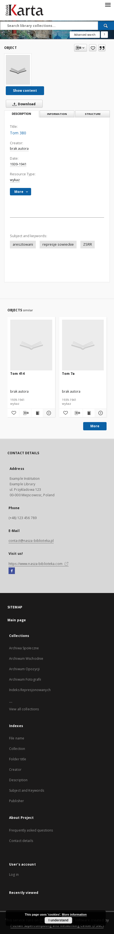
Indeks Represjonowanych (30, 690)
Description (18, 780)
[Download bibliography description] (25, 413)
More (94, 426)
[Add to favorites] (92, 47)
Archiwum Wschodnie (26, 658)
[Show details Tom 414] (48, 413)
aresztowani (23, 244)
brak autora (19, 148)
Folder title (17, 759)
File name (16, 738)
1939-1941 (18, 164)
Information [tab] (57, 114)
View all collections (24, 709)
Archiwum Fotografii (25, 679)
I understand (58, 920)
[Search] (106, 25)
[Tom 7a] (83, 345)
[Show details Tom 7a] (100, 413)
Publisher (16, 801)
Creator (15, 769)
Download (23, 104)
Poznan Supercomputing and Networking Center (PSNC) (57, 925)
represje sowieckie (58, 244)
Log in (14, 874)
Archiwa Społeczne (24, 648)
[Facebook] (12, 571)
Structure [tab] (93, 114)
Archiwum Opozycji (24, 669)
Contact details (21, 840)
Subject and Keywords (26, 790)
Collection (17, 748)
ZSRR (87, 244)
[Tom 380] (18, 70)
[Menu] (108, 4)
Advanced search (85, 35)
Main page (16, 620)
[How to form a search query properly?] (104, 34)
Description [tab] (21, 114)
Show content (25, 90)
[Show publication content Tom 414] (37, 413)
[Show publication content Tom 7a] (88, 413)
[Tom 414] (31, 345)
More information (74, 914)
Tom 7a (68, 373)
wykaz (15, 180)
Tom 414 (17, 373)
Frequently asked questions (31, 830)
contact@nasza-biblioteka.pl (31, 540)
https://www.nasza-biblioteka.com (39, 563)
